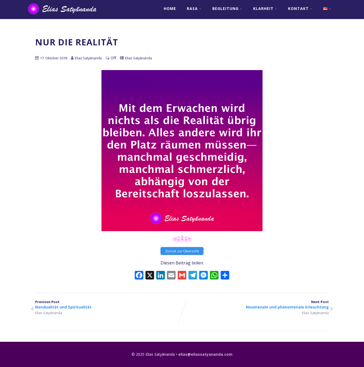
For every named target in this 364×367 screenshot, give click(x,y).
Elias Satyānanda (138, 58)
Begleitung (227, 8)
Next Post (255, 304)
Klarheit (265, 8)
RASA (194, 8)
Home (170, 8)
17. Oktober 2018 (53, 58)
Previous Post (108, 304)
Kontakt (300, 8)
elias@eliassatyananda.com (205, 354)
